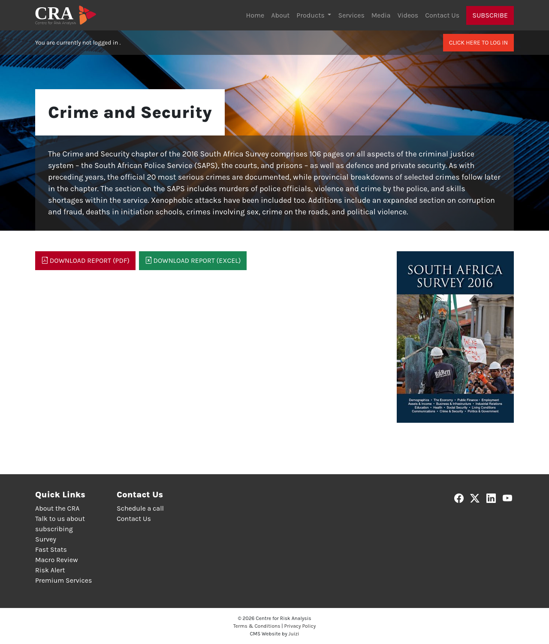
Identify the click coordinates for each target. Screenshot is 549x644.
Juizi (294, 634)
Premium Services (63, 580)
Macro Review (56, 560)
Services (351, 15)
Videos (408, 15)
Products (311, 15)
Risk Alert (50, 570)
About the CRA (57, 508)
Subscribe (490, 15)
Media (381, 15)
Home (255, 15)
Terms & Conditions (257, 626)
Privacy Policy (300, 626)
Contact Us (442, 15)
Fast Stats (51, 549)
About (280, 15)
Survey (45, 539)
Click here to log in (478, 42)
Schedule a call (140, 508)
